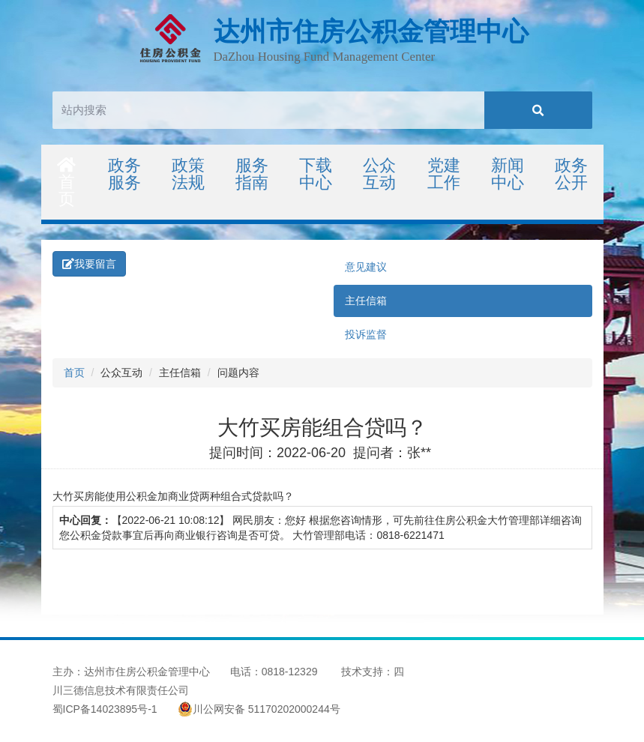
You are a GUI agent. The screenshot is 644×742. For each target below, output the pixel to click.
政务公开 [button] (571, 174)
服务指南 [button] (251, 174)
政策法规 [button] (188, 174)
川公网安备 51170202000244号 (259, 709)
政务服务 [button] (124, 174)
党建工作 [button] (443, 174)
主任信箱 (366, 301)
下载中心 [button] (315, 174)
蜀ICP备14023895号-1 (104, 709)
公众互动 (379, 174)
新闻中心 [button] (507, 174)
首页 (67, 182)
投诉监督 (366, 334)
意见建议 (366, 267)
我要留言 (89, 264)
